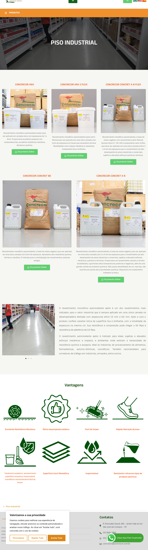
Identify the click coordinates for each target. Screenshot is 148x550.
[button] (5, 330)
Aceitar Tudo (56, 538)
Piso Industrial (13, 507)
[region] (37, 527)
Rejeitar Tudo (38, 538)
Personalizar (18, 538)
